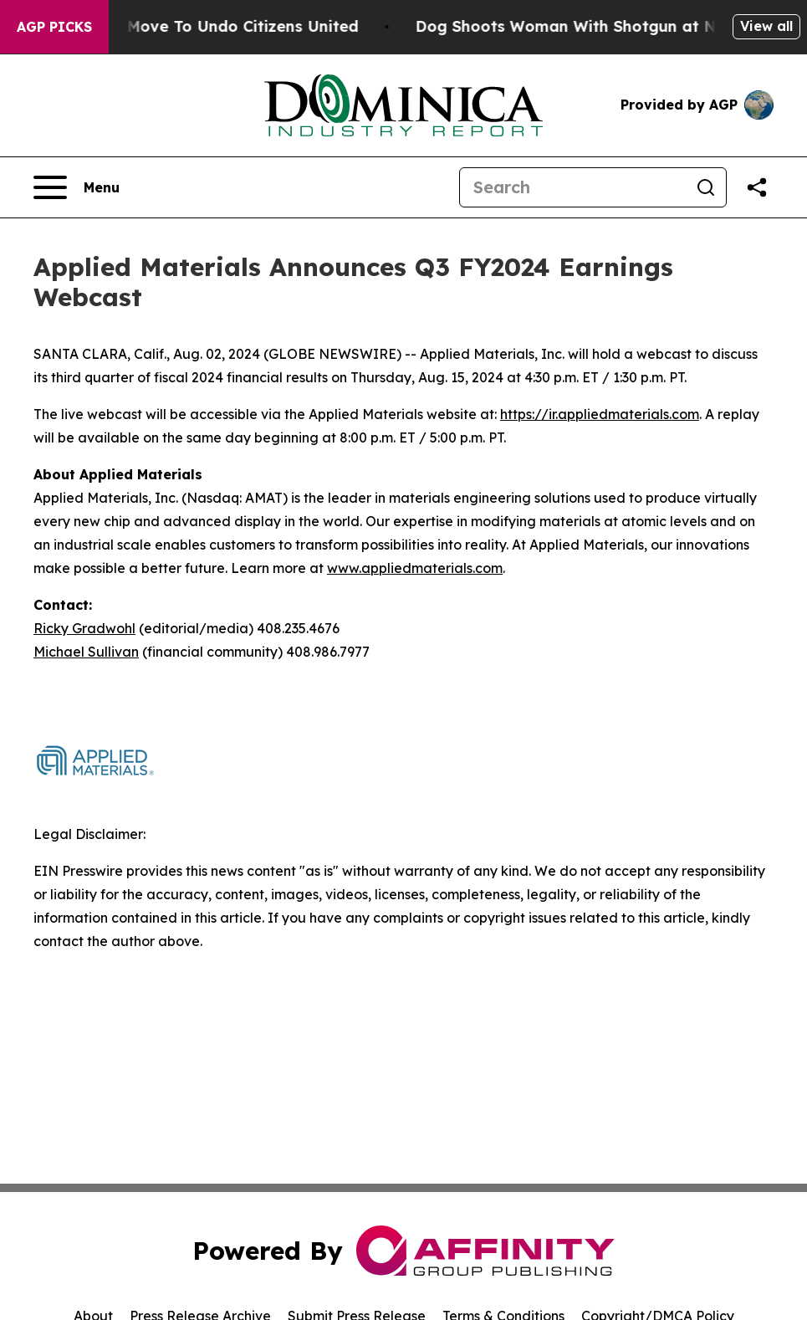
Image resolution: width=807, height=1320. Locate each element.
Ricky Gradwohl (84, 628)
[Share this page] (757, 187)
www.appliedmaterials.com (415, 568)
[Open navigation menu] (76, 187)
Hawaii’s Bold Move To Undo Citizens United (201, 26)
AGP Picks (54, 26)
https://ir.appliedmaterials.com (599, 414)
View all (766, 26)
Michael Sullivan (86, 651)
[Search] (573, 187)
